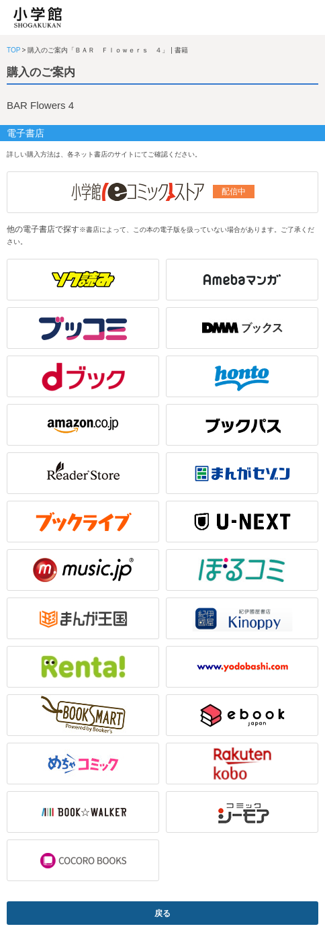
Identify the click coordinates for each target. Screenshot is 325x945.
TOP (13, 50)
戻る (162, 913)
